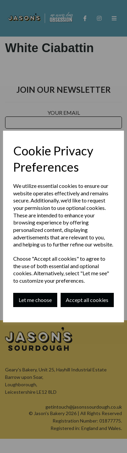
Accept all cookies (87, 300)
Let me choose (35, 300)
